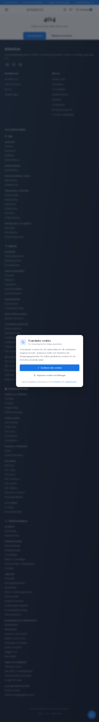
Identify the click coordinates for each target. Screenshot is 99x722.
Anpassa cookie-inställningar (49, 375)
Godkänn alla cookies (49, 367)
